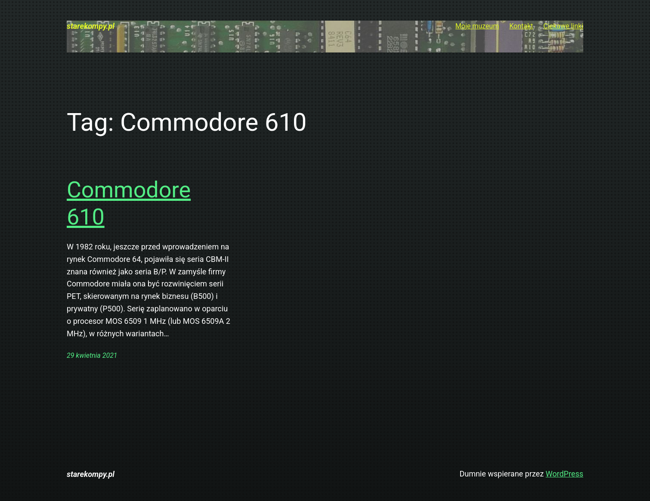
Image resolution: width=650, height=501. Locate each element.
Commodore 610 (129, 203)
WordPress (564, 473)
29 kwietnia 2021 (92, 355)
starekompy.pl (91, 26)
